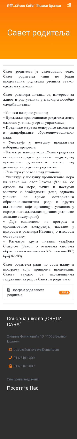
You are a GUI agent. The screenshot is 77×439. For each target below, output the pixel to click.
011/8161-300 (22, 358)
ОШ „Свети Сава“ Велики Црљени (34, 5)
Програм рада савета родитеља (25, 292)
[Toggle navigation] (69, 5)
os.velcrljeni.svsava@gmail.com (34, 350)
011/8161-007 (22, 366)
